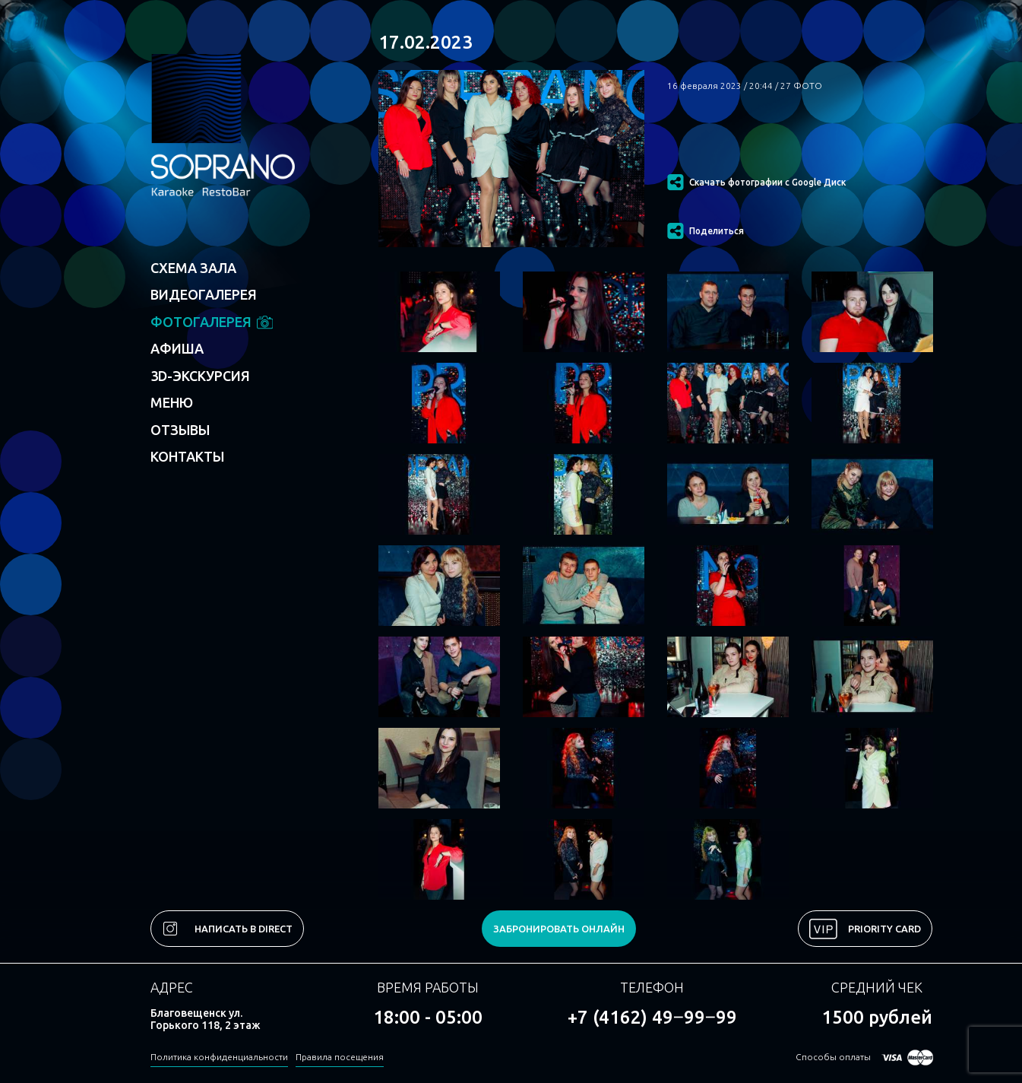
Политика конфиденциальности (219, 1057)
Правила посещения (340, 1057)
